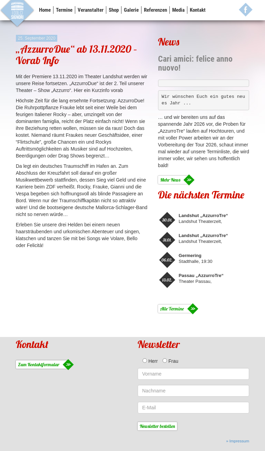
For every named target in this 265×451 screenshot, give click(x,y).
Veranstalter (91, 10)
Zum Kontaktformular (38, 364)
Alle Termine (172, 309)
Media (178, 10)
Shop (114, 10)
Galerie (131, 10)
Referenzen (155, 10)
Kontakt (198, 10)
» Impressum (237, 441)
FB (246, 10)
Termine (64, 10)
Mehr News (170, 180)
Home (45, 10)
